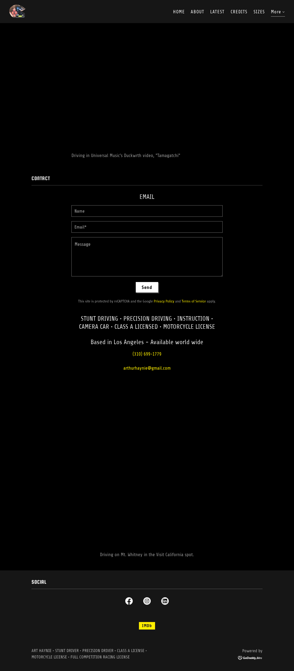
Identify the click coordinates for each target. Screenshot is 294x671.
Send (147, 287)
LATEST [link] (217, 11)
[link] (17, 11)
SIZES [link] (259, 11)
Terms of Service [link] (194, 301)
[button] (278, 12)
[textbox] (146, 211)
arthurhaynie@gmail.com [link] (147, 368)
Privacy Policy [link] (164, 301)
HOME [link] (179, 11)
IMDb (147, 625)
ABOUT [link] (197, 11)
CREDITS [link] (239, 11)
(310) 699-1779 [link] (147, 354)
